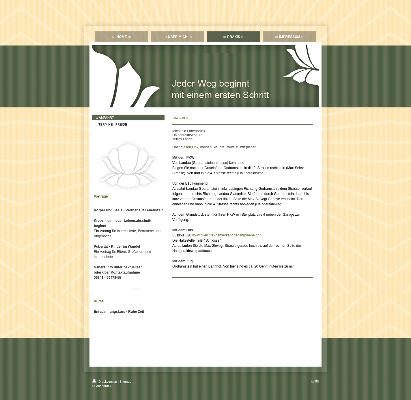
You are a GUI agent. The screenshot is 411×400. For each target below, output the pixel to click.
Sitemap (125, 381)
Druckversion (105, 381)
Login (315, 380)
